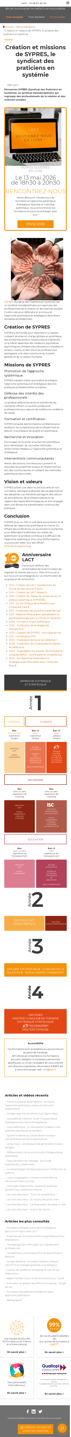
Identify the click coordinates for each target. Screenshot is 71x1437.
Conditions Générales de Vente (22, 1418)
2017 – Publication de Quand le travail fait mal (35, 610)
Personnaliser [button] (57, 17)
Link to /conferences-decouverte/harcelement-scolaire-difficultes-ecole (19, 874)
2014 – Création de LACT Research (28, 592)
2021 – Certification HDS (22, 636)
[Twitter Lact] (40, 1411)
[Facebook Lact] (28, 1411)
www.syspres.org (51, 632)
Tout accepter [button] (14, 17)
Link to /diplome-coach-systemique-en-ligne (19, 816)
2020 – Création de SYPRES (24, 632)
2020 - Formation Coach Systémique (29, 621)
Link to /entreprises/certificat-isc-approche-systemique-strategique (51, 816)
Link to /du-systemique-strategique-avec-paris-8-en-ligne (35, 757)
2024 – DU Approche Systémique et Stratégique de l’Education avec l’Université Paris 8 (33, 662)
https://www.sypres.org (17, 546)
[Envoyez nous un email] (49, 1069)
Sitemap (57, 1418)
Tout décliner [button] (36, 17)
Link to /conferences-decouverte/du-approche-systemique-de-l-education (51, 874)
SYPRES (9, 302)
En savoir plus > (16, 1352)
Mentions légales (45, 1418)
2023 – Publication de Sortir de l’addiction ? (33, 640)
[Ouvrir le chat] (62, 1428)
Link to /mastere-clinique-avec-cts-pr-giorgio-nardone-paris (56, 757)
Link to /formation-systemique (14, 757)
